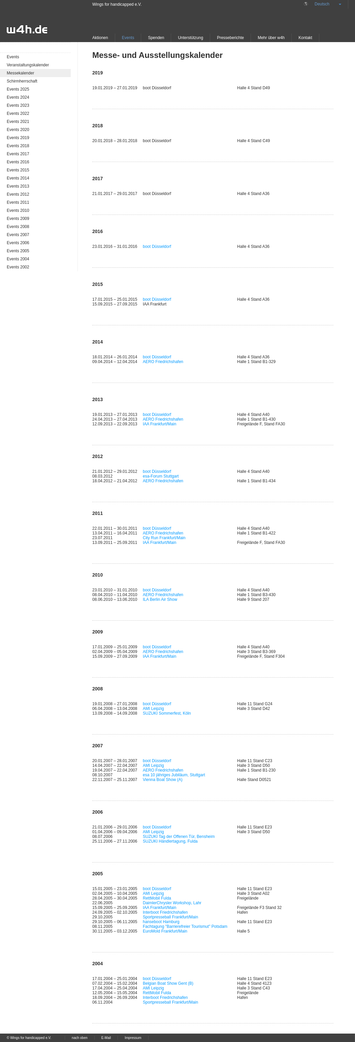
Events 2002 (18, 267)
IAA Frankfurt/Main (159, 424)
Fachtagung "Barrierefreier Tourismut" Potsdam (185, 926)
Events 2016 (18, 162)
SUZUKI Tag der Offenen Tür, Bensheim (179, 836)
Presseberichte (230, 37)
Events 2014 (18, 178)
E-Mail (106, 1038)
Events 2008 (18, 226)
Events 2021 (18, 121)
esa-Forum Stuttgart (161, 476)
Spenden (156, 37)
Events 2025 (18, 89)
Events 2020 (18, 129)
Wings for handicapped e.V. (116, 4)
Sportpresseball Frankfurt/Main (170, 917)
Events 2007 (18, 234)
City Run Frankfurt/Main (164, 537)
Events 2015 (18, 170)
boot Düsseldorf (157, 246)
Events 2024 (18, 97)
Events (128, 37)
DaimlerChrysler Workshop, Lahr (172, 903)
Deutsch (322, 4)
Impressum (133, 1038)
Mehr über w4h (271, 37)
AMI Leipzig (153, 708)
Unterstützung (190, 37)
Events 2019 (18, 137)
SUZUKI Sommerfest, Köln (167, 713)
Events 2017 (18, 154)
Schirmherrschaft (22, 81)
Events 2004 (18, 259)
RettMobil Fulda (157, 898)
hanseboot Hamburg (161, 921)
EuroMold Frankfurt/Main (165, 931)
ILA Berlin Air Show (160, 599)
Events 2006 (18, 242)
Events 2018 (18, 145)
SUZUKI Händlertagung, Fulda (170, 841)
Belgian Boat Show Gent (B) (168, 983)
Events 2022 (18, 113)
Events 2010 (18, 210)
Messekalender (20, 73)
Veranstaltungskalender (28, 65)
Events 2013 (18, 186)
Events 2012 (18, 194)
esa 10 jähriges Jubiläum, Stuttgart (174, 775)
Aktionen (100, 37)
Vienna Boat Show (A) (163, 779)
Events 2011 (18, 202)
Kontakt (305, 37)
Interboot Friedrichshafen (165, 912)
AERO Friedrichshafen (163, 361)
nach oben (80, 1038)
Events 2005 (18, 251)
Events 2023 (18, 105)
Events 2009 (18, 218)
